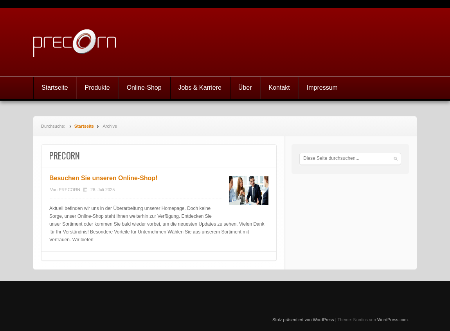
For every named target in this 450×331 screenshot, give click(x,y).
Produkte (97, 87)
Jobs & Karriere (199, 87)
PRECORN (69, 189)
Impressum (322, 87)
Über (245, 87)
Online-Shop (144, 87)
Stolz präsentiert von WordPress (303, 319)
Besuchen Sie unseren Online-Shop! (103, 178)
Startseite (54, 87)
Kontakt (279, 87)
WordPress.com (392, 319)
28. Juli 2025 (102, 189)
